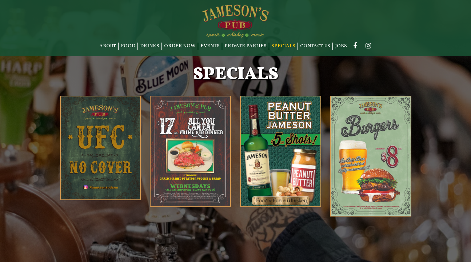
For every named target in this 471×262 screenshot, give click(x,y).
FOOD (128, 46)
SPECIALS (283, 46)
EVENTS (210, 46)
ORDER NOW (180, 46)
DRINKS (149, 46)
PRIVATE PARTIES (245, 46)
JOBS (341, 46)
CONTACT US (315, 46)
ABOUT (107, 46)
